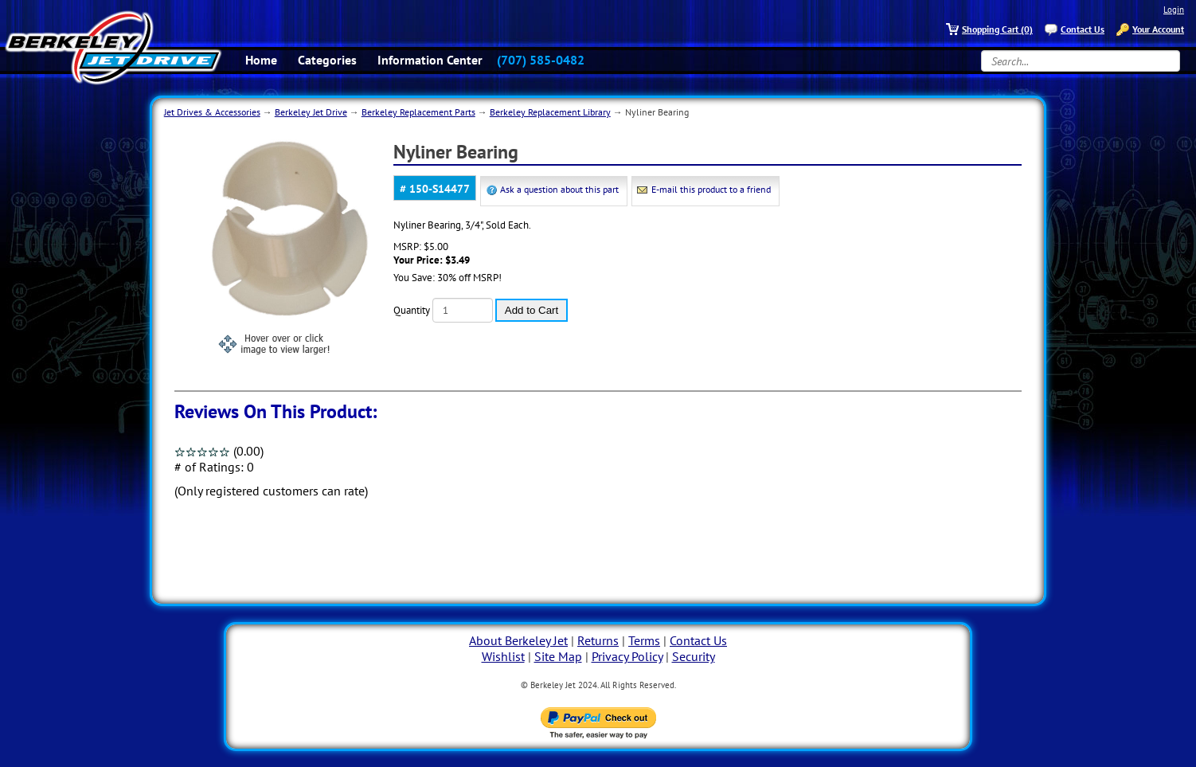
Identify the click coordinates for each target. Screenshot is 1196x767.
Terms (644, 640)
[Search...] (1080, 61)
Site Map (558, 656)
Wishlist (503, 656)
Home (261, 60)
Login (1173, 9)
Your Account (1158, 29)
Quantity (411, 310)
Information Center (430, 60)
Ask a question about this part (559, 189)
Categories (327, 60)
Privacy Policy (627, 656)
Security (693, 656)
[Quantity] (462, 310)
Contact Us (1082, 29)
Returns (598, 640)
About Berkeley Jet (518, 640)
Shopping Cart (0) (997, 29)
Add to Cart (531, 310)
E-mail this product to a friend (711, 189)
